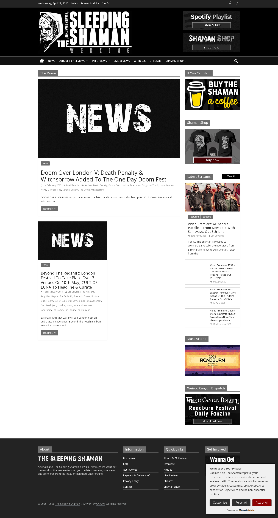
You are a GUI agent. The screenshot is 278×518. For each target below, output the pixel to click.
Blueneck (78, 296)
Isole (162, 185)
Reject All (241, 503)
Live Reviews (122, 61)
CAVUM (100, 503)
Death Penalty (100, 185)
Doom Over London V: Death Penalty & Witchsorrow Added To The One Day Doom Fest (103, 176)
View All (231, 176)
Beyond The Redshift (61, 296)
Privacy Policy (131, 481)
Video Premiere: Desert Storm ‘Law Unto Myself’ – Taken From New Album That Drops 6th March (223, 315)
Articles (140, 61)
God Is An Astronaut (91, 300)
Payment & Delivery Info (137, 475)
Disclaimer (129, 458)
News (51, 61)
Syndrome (46, 309)
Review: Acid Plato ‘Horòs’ (95, 3)
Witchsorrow (97, 189)
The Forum (69, 309)
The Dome (84, 189)
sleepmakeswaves (83, 305)
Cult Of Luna (60, 300)
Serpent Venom (70, 189)
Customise (220, 503)
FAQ (125, 464)
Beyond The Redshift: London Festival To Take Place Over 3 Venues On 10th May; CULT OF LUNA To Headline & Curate (69, 280)
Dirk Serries (74, 300)
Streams (155, 61)
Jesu (54, 305)
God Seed (46, 305)
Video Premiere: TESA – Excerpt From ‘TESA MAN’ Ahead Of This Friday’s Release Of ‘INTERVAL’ (223, 294)
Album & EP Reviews (72, 61)
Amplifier (45, 296)
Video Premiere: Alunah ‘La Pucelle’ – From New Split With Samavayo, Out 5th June (211, 228)
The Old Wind (83, 309)
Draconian (135, 185)
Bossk (87, 296)
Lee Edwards (72, 185)
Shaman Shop (175, 61)
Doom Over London (119, 185)
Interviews (99, 61)
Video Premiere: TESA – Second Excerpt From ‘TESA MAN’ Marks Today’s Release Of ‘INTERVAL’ (222, 272)
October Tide (54, 189)
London (170, 185)
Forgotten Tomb (150, 185)
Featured (194, 216)
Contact (127, 486)
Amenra (90, 291)
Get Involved (130, 469)
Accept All (262, 503)
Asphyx (88, 185)
